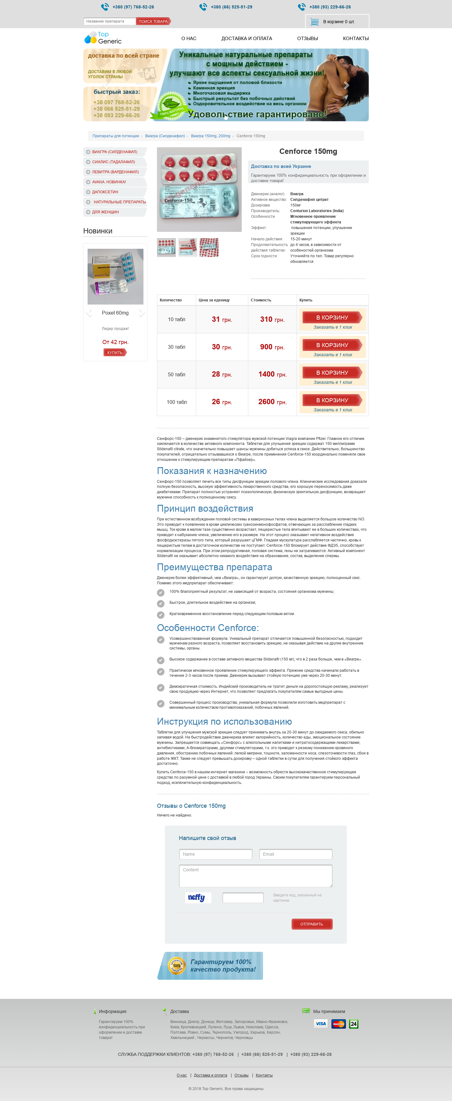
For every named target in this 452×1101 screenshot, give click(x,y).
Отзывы (307, 38)
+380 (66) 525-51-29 (225, 7)
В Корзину (332, 317)
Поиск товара (153, 21)
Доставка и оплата (247, 38)
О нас (188, 38)
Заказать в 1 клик (333, 327)
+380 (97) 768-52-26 (127, 7)
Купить (114, 352)
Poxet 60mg (115, 313)
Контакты (356, 38)
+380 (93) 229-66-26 (324, 7)
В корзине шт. (332, 22)
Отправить (311, 924)
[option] (199, 189)
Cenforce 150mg (308, 151)
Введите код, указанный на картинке (297, 898)
